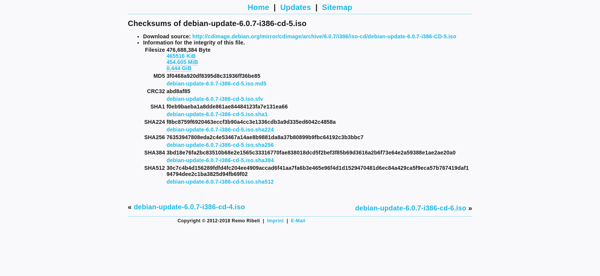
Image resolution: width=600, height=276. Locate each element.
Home (258, 7)
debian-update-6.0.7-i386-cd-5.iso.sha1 (216, 114)
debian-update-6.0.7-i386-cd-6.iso (410, 208)
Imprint (275, 220)
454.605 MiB (182, 62)
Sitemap (337, 7)
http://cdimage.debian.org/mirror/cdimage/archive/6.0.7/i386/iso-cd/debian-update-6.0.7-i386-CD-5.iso (324, 36)
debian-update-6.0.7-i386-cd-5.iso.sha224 (220, 130)
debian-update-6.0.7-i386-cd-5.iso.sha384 (220, 160)
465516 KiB (181, 56)
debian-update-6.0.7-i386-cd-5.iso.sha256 (220, 145)
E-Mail (298, 220)
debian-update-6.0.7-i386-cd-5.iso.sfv (214, 99)
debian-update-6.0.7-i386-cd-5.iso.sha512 (220, 182)
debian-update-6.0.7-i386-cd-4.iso (189, 207)
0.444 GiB (179, 68)
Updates (295, 7)
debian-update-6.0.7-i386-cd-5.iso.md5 (216, 83)
